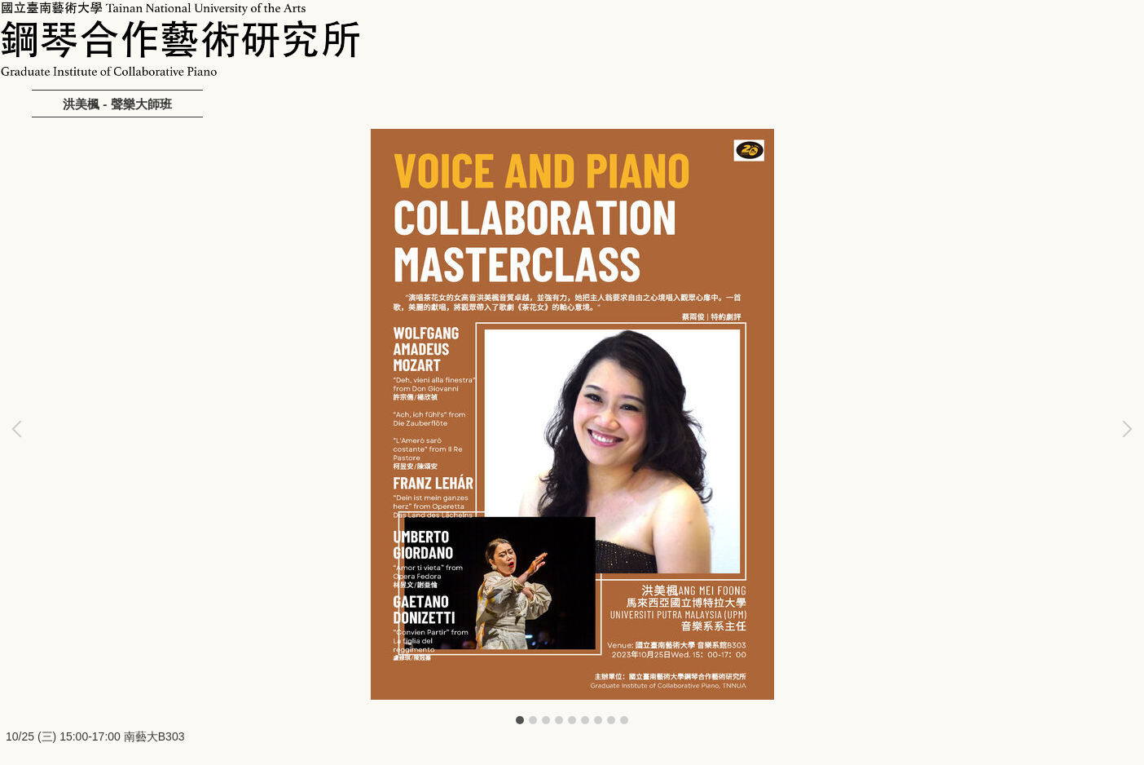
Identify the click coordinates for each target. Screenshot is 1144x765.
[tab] (519, 720)
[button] (20, 429)
